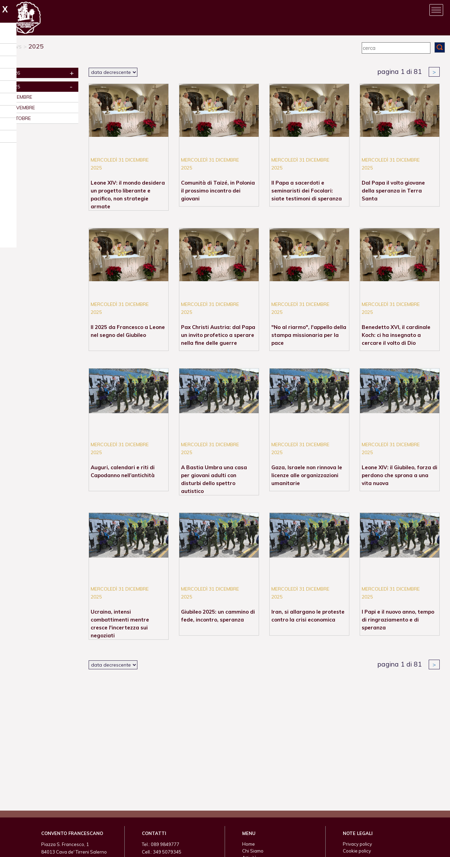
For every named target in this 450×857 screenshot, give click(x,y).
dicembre (20, 97)
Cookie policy (357, 851)
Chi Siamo (252, 851)
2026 (14, 73)
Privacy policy (357, 844)
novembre (22, 108)
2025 (36, 46)
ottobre (20, 118)
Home (248, 844)
